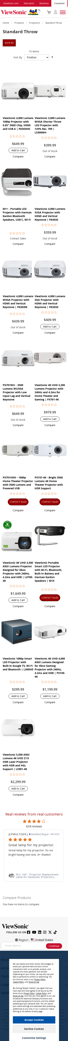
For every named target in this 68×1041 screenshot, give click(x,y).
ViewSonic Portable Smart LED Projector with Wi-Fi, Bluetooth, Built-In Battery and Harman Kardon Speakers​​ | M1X (48, 571)
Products (19, 22)
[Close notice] (54, 963)
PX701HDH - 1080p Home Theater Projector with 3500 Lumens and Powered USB (18, 483)
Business (44, 3)
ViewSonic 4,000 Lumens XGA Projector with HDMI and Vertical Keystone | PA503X (50, 301)
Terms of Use (34, 982)
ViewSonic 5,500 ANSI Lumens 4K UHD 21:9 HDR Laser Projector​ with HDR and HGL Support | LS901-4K (16, 762)
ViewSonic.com (10, 3)
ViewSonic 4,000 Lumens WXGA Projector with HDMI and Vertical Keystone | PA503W (18, 301)
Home (6, 22)
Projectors (34, 22)
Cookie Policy (18, 982)
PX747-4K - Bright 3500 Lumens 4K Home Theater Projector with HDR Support (49, 483)
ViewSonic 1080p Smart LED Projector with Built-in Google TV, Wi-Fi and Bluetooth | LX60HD (18, 664)
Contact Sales (18, 238)
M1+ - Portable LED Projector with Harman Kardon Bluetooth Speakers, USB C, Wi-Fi (17, 214)
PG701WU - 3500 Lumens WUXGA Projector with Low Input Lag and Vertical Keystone (16, 392)
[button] (18, 156)
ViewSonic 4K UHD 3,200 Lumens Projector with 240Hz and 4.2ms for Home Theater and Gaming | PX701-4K (50, 392)
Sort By (17, 57)
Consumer (59, 3)
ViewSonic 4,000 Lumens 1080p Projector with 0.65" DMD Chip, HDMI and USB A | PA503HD (18, 123)
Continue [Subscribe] (54, 946)
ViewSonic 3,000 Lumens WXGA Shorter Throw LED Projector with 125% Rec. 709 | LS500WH (50, 125)
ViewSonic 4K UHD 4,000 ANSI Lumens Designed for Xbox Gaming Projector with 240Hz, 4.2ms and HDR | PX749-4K (50, 667)
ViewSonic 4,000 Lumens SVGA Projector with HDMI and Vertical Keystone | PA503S (50, 214)
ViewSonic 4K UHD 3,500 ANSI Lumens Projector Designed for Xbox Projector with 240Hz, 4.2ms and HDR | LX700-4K (18, 571)
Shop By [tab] (9, 42)
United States (41, 940)
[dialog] (34, 996)
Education (29, 3)
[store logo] (19, 12)
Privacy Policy (39, 979)
